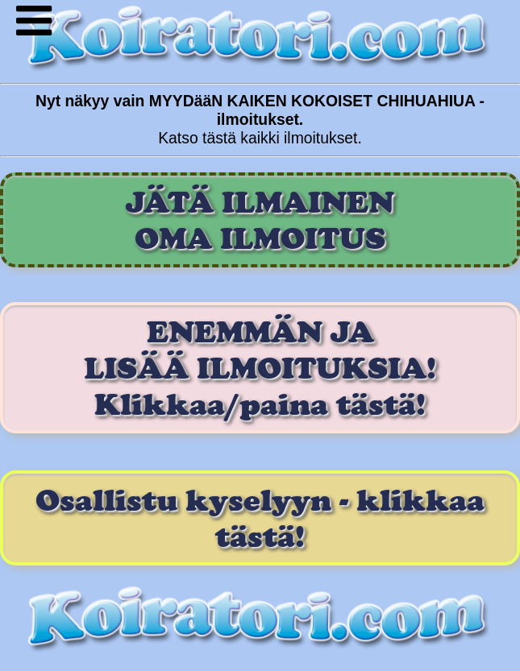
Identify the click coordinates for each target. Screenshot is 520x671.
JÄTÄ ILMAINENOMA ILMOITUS (260, 220)
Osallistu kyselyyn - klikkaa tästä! (260, 518)
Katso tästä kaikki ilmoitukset (257, 138)
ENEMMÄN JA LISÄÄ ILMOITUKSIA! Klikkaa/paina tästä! (260, 367)
